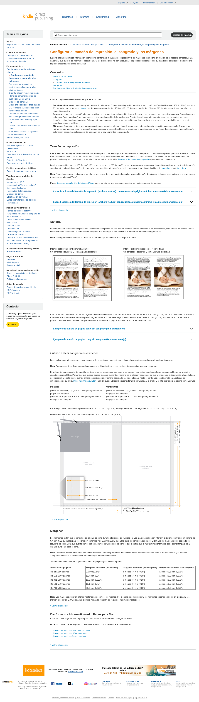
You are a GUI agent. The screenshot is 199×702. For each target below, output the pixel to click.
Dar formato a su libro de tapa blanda (87, 44)
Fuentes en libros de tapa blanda (24, 114)
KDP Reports (13, 262)
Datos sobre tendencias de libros (21, 200)
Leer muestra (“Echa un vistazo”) (21, 185)
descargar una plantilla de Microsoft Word (75, 183)
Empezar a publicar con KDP (20, 145)
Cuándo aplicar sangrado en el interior (73, 82)
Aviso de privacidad (83, 698)
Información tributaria (16, 61)
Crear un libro (13, 148)
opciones (82, 108)
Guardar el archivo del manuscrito (24, 93)
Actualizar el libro (14, 251)
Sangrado (57, 79)
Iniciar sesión (149, 3)
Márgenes (57, 85)
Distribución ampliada (16, 234)
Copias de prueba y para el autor (21, 171)
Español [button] (123, 3)
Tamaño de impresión (62, 76)
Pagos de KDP (13, 265)
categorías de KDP (15, 182)
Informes (84, 17)
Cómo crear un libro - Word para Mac (69, 633)
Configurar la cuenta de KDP (20, 55)
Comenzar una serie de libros (20, 163)
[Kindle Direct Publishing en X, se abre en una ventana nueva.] (73, 683)
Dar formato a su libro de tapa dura (22, 131)
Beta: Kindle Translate (17, 160)
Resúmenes (12, 203)
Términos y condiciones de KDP (63, 698)
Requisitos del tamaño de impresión (134, 159)
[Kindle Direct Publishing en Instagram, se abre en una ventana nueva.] (90, 683)
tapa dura (181, 168)
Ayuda (135, 3)
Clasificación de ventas (17, 197)
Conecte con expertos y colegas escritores (134, 683)
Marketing (121, 17)
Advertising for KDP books (19, 231)
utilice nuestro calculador (84, 381)
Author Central (13, 225)
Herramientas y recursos (18, 137)
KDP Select (12, 222)
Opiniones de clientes (16, 188)
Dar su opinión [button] (168, 3)
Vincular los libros (15, 194)
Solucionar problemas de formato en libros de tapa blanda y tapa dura (24, 119)
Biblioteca (67, 17)
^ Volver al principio (59, 210)
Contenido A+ (13, 228)
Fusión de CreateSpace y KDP (20, 58)
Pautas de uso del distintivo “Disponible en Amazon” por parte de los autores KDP (23, 214)
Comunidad (102, 17)
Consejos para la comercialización (22, 237)
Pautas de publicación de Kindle (21, 287)
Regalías (11, 259)
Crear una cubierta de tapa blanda (24, 105)
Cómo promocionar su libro (19, 219)
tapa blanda (167, 168)
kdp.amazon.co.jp (141, 698)
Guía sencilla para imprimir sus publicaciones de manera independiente (161, 684)
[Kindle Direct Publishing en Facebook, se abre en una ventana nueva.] (57, 683)
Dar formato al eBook (16, 134)
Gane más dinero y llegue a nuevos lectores (111, 683)
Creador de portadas (18, 102)
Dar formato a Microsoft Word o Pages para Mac (75, 88)
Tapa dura (11, 151)
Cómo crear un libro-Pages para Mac (69, 636)
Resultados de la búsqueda (19, 191)
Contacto (12, 324)
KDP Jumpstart (13, 290)
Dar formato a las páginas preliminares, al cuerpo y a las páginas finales (22, 87)
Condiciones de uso (99, 698)
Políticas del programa (17, 279)
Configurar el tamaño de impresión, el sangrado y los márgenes (23, 78)
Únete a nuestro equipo (124, 698)
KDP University (13, 293)
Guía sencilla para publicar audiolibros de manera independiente (185, 684)
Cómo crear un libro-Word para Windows (71, 630)
